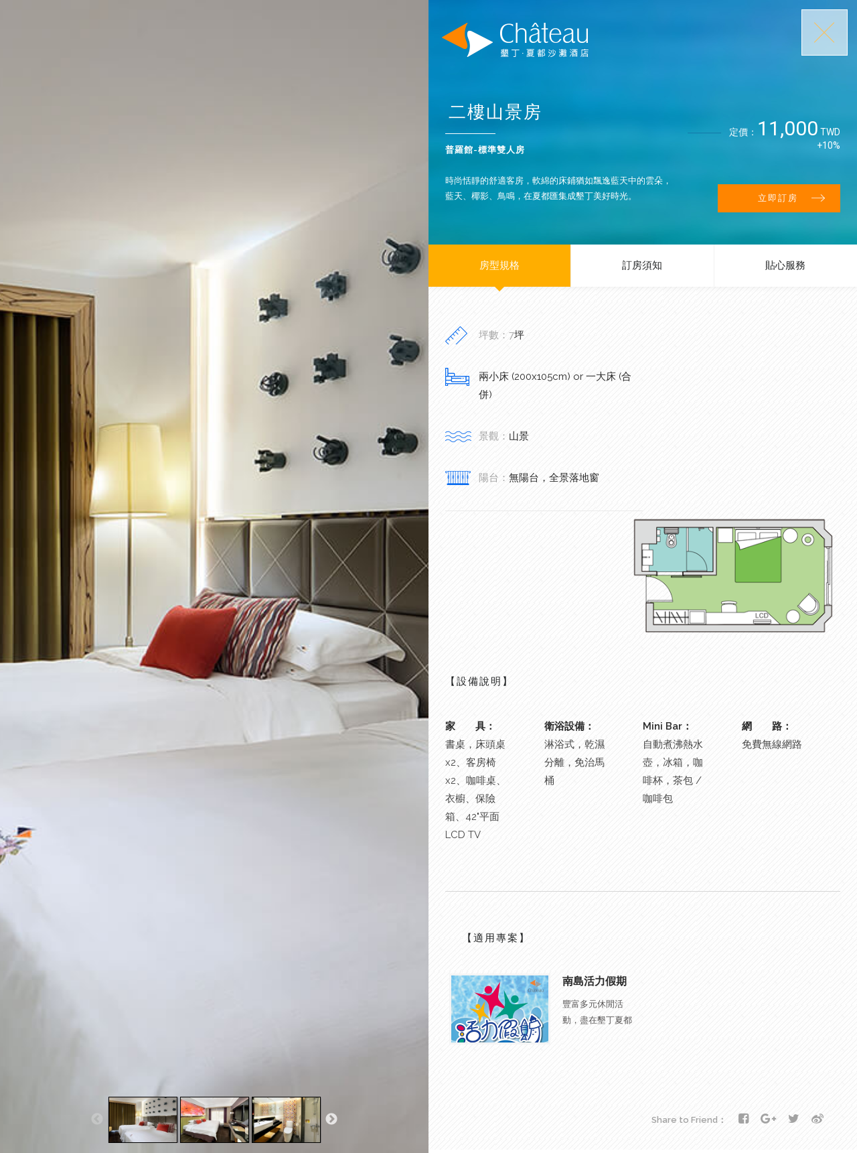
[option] (143, 1120)
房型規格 (499, 265)
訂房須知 (642, 265)
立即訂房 (791, 198)
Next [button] (331, 1119)
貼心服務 (785, 265)
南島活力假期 (594, 981)
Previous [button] (97, 1119)
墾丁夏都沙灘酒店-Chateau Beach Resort (515, 40)
